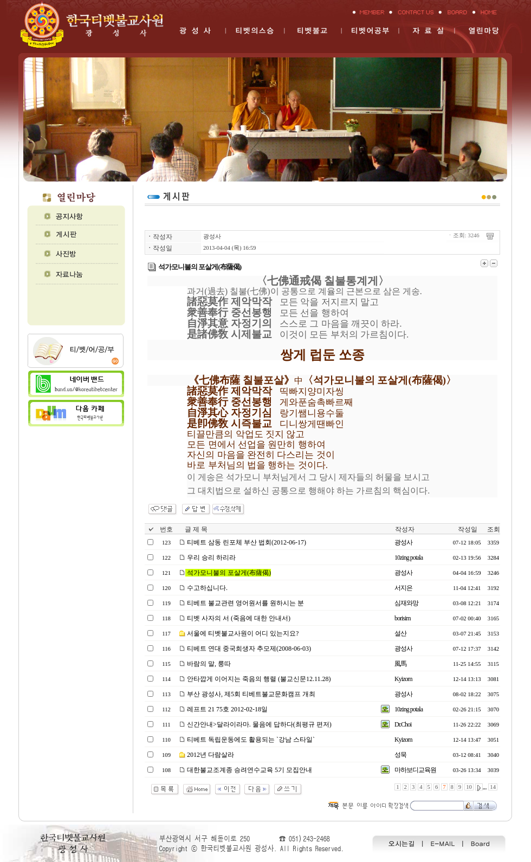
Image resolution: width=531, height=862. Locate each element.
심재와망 (406, 603)
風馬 (400, 663)
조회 (493, 529)
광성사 (212, 236)
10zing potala (408, 557)
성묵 (400, 755)
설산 (400, 633)
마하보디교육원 (415, 770)
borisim (402, 618)
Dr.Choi (402, 724)
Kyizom (403, 679)
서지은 (403, 588)
